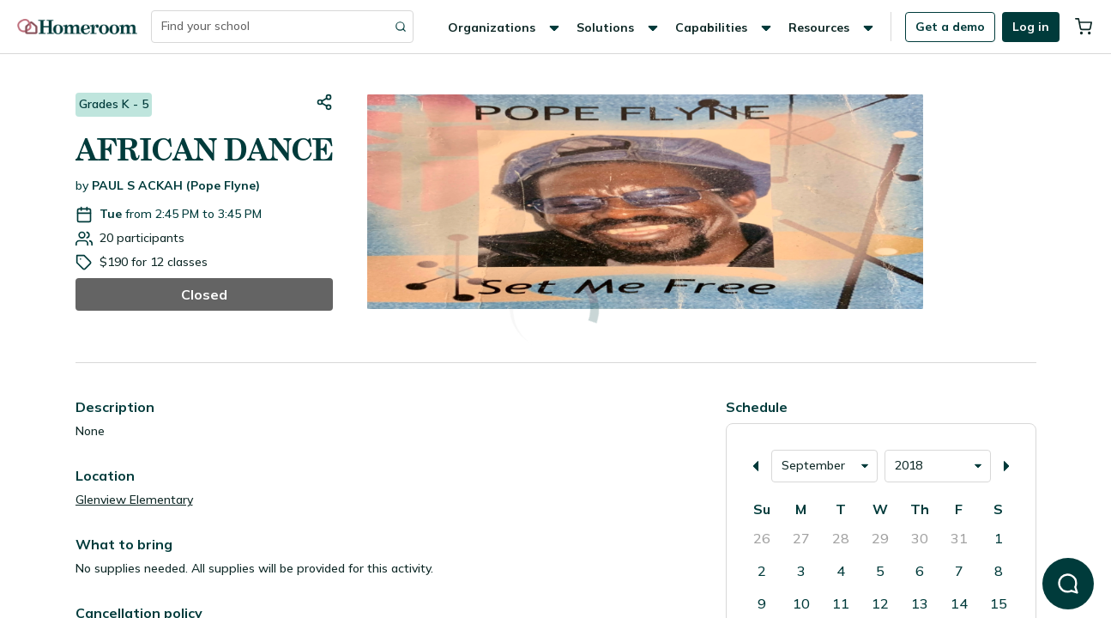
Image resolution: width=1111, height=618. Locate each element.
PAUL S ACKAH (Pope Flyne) (176, 185)
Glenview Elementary (134, 499)
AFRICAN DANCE (204, 149)
